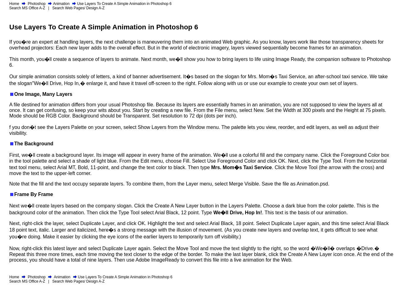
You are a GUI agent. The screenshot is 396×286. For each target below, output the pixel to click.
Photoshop (36, 4)
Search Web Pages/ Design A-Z (78, 8)
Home (14, 4)
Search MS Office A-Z (27, 8)
